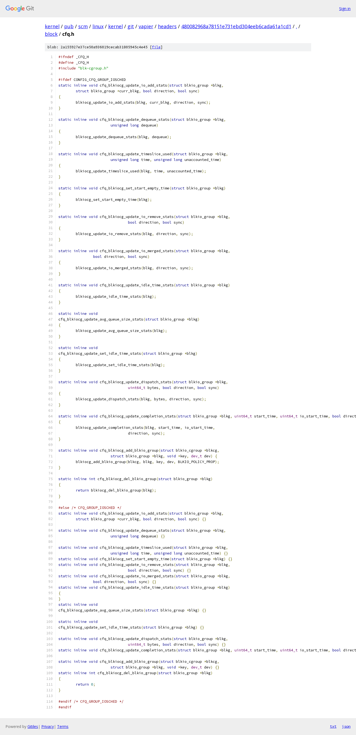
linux (98, 26)
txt (333, 726)
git (130, 26)
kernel (52, 26)
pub (69, 26)
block (51, 34)
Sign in (345, 8)
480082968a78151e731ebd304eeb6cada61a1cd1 (236, 26)
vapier (146, 26)
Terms (62, 726)
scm (83, 26)
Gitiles (32, 726)
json (346, 726)
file (156, 47)
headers (167, 26)
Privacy (47, 726)
